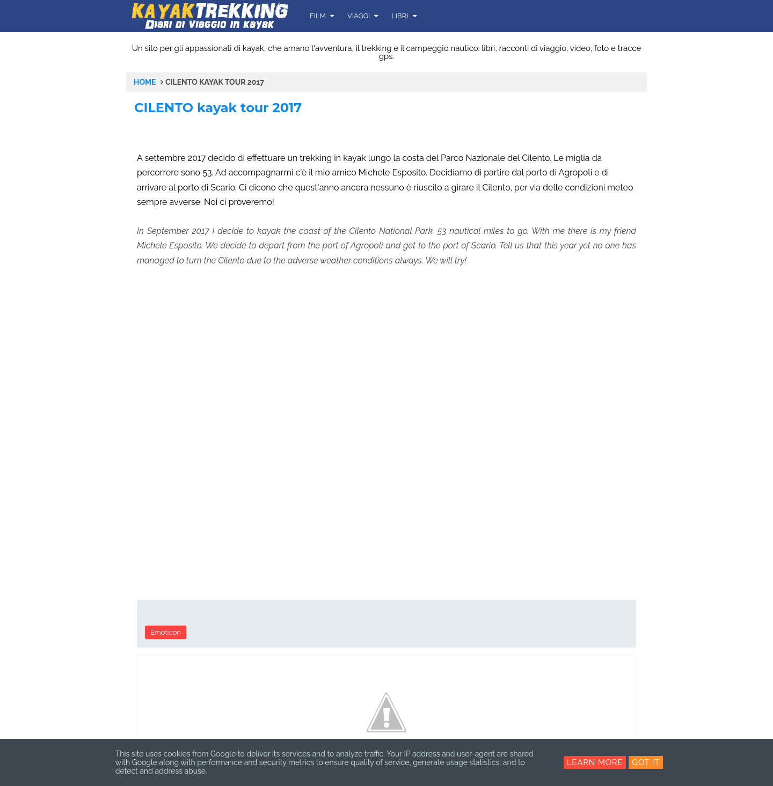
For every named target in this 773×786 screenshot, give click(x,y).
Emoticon (165, 632)
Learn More (595, 762)
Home (145, 82)
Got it (646, 762)
